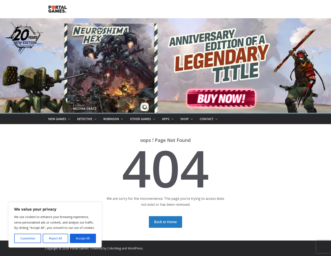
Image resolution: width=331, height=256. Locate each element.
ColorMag (114, 248)
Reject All (55, 238)
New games (57, 119)
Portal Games (79, 248)
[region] (55, 225)
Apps (165, 119)
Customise (27, 238)
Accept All (83, 238)
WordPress (135, 248)
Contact (206, 119)
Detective (84, 119)
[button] (68, 119)
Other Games (140, 119)
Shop (184, 119)
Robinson (111, 119)
